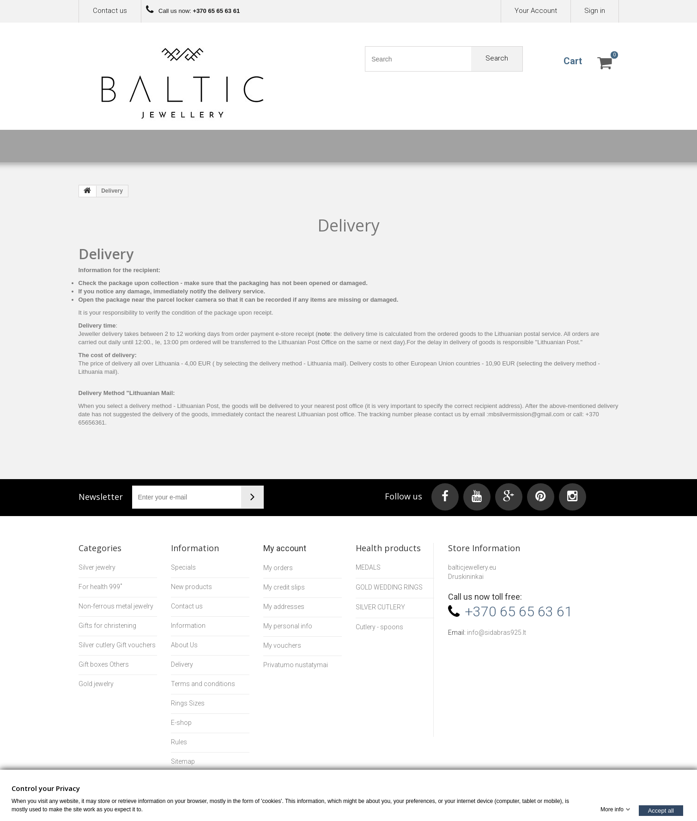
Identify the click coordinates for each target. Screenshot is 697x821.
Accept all (661, 810)
